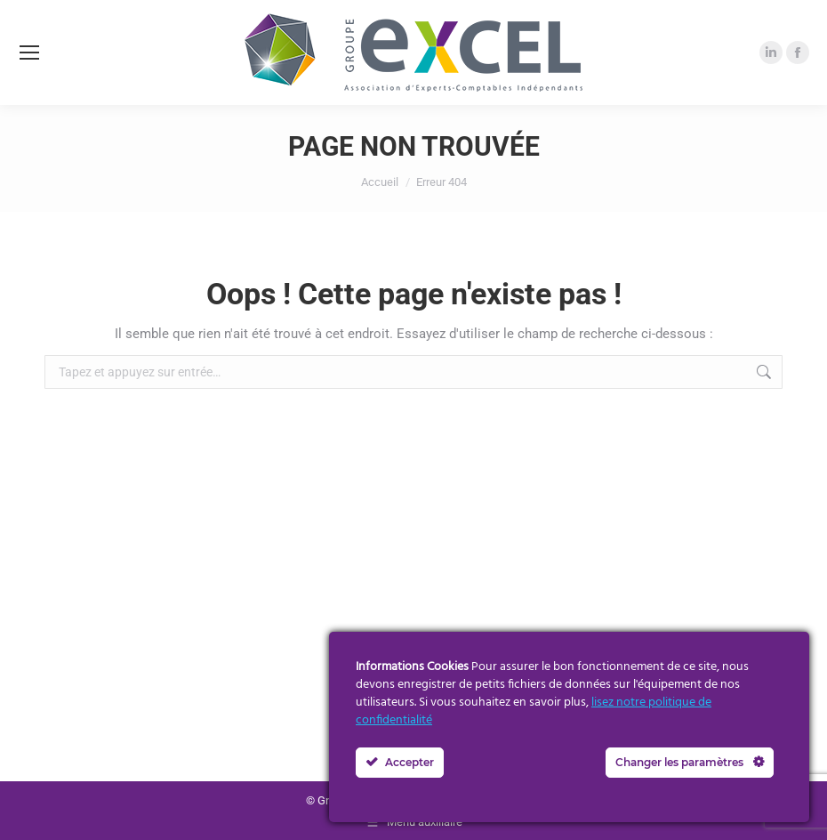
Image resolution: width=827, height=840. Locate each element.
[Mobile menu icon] (29, 52)
